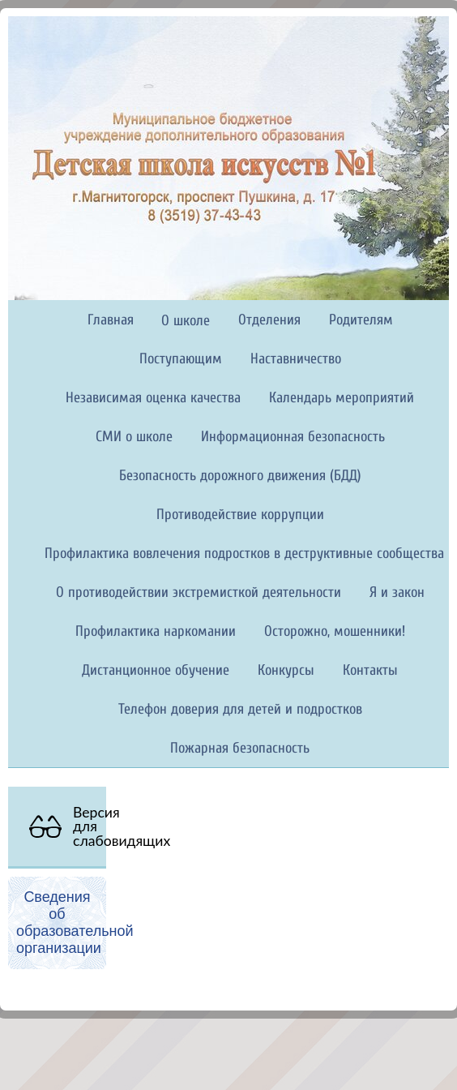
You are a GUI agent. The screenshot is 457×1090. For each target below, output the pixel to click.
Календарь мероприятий (341, 397)
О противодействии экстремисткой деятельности (198, 592)
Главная (111, 319)
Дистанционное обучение (155, 670)
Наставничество (295, 358)
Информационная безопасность (293, 436)
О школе (185, 320)
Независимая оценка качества (153, 397)
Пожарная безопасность (240, 748)
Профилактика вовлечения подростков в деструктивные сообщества (244, 553)
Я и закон (397, 592)
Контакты (370, 670)
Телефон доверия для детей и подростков (240, 709)
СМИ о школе (134, 436)
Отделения (269, 319)
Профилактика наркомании (155, 631)
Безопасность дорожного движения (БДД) (240, 475)
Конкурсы (286, 670)
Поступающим (180, 358)
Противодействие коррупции (240, 514)
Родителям (361, 319)
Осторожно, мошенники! (334, 631)
